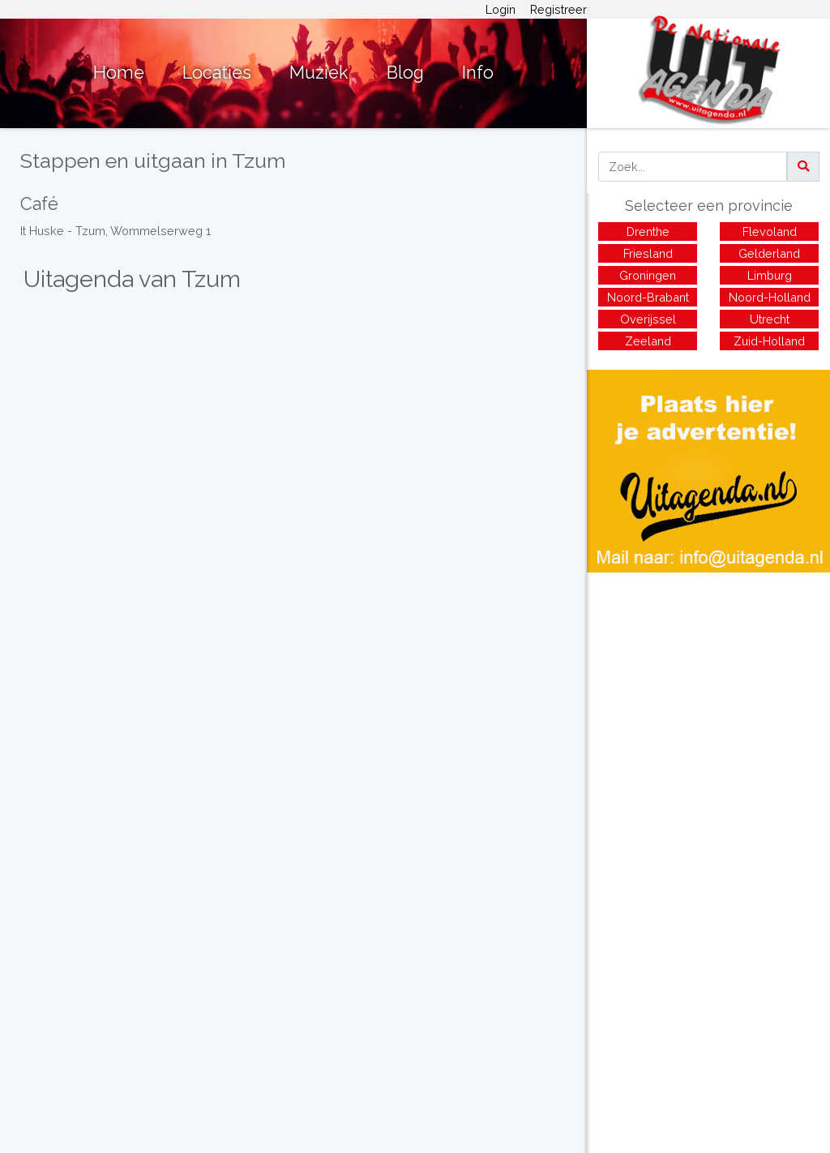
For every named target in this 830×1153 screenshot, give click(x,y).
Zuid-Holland (769, 341)
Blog (405, 72)
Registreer (558, 9)
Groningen (647, 275)
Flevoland (769, 231)
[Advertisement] (708, 686)
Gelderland (769, 253)
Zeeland (648, 341)
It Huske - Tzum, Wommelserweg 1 (115, 231)
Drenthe (648, 231)
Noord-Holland (770, 297)
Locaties (216, 72)
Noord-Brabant (648, 297)
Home (118, 72)
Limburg (769, 275)
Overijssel (648, 319)
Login (501, 9)
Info (478, 72)
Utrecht (769, 319)
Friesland (648, 253)
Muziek (319, 72)
